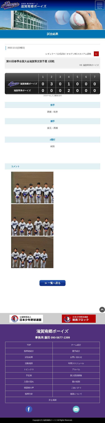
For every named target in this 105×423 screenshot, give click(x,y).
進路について (76, 394)
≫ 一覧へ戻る (52, 283)
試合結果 (29, 357)
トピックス (29, 369)
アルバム (76, 369)
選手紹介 (76, 351)
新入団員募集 (76, 375)
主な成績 (53, 400)
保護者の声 (29, 388)
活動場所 (29, 363)
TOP (29, 345)
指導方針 (29, 394)
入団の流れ (29, 381)
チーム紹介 (76, 345)
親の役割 (76, 381)
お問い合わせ (76, 357)
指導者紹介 (29, 351)
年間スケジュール (76, 363)
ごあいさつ (76, 388)
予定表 (29, 375)
